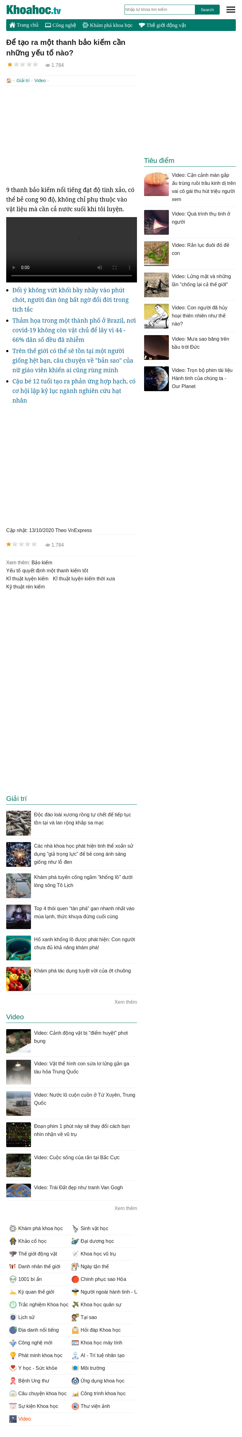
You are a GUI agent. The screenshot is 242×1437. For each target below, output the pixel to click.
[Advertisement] (71, 135)
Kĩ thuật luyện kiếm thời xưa (84, 578)
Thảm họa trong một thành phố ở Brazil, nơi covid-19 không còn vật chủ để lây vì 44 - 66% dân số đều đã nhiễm (74, 329)
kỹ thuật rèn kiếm (25, 586)
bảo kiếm (42, 562)
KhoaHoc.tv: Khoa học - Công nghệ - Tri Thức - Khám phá (40, 9)
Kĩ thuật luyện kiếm (27, 578)
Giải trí (22, 80)
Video (40, 80)
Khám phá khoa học (107, 25)
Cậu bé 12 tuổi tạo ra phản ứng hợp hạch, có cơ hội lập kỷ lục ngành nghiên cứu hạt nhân (74, 390)
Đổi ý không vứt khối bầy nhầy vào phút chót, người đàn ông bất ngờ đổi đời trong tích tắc (70, 299)
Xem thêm (125, 1001)
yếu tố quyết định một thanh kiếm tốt (47, 570)
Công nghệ (60, 25)
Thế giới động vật (162, 25)
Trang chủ (24, 25)
